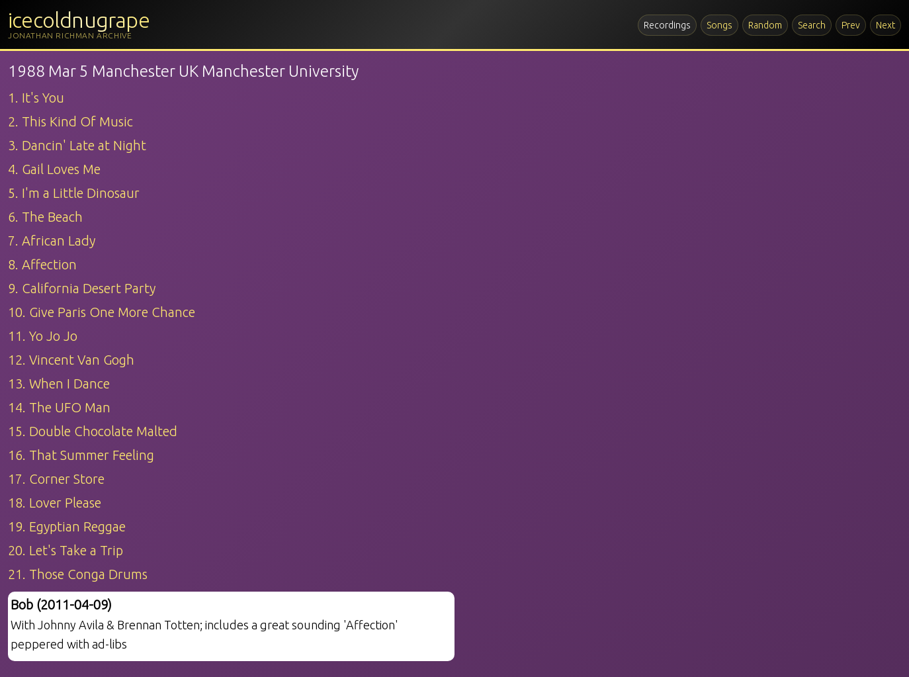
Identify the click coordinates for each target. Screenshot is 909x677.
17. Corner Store (56, 478)
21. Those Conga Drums (78, 574)
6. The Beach (45, 216)
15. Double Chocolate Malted (92, 431)
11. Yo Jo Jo (42, 335)
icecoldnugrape (79, 20)
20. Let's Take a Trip (65, 550)
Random (765, 25)
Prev (851, 25)
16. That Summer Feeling (81, 455)
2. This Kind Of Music (70, 121)
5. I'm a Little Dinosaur (74, 193)
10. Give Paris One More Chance (101, 312)
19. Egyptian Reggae (67, 526)
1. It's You (36, 97)
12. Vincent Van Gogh (71, 359)
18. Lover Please (54, 502)
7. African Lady (51, 240)
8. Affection (42, 264)
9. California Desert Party (81, 288)
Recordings (667, 25)
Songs (719, 25)
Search (812, 25)
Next (885, 25)
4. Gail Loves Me (54, 169)
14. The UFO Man (59, 407)
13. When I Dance (59, 383)
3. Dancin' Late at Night (77, 145)
